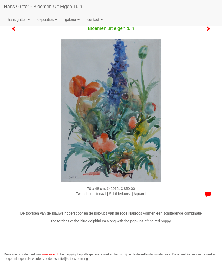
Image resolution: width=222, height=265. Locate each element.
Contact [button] (95, 19)
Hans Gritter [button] (19, 19)
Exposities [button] (47, 19)
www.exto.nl (50, 254)
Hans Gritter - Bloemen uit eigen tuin (43, 6)
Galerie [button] (72, 19)
